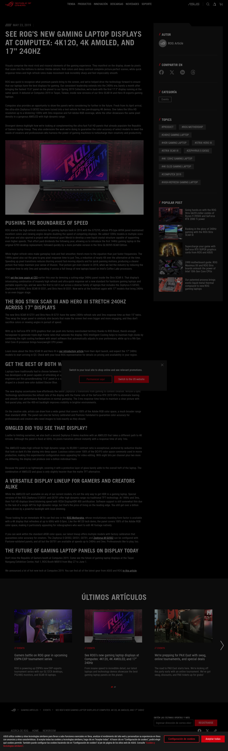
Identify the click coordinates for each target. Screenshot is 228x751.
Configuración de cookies (181, 738)
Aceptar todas (213, 738)
